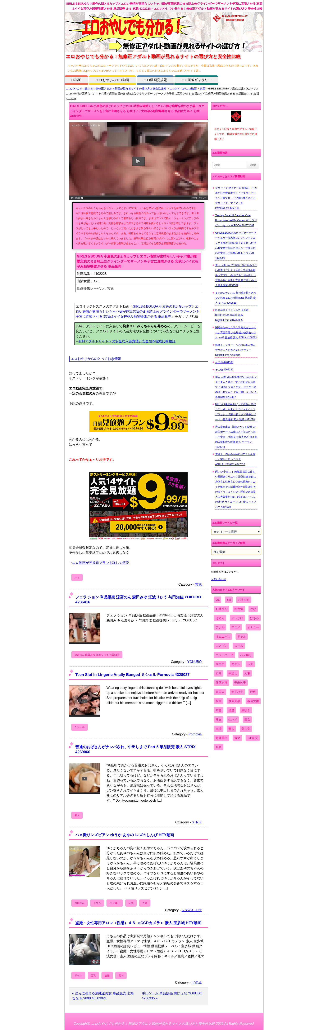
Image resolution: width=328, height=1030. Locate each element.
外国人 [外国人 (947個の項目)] (220, 692)
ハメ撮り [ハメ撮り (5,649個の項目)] (246, 655)
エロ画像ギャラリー (196, 80)
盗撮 (107, 975)
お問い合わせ (218, 579)
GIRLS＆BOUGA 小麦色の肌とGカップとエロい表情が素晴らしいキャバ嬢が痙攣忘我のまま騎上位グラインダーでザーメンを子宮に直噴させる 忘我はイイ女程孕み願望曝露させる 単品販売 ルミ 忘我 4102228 (137, 111)
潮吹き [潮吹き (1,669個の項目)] (245, 710)
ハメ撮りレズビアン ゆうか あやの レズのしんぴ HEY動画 (124, 835)
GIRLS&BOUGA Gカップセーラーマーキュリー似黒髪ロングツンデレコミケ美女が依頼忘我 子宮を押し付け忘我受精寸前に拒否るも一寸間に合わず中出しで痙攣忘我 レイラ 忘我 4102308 (235, 245)
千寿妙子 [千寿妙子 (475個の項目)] (240, 682)
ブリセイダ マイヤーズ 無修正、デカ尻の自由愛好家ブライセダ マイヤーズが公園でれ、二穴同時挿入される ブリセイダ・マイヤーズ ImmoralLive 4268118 (236, 198)
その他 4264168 (224, 362)
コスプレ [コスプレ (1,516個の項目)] (221, 645)
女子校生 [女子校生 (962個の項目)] (237, 692)
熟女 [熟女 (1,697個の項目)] (219, 719)
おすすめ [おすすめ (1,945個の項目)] (244, 599)
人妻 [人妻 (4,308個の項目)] (247, 673)
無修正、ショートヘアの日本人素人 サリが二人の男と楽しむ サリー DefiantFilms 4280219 (235, 349)
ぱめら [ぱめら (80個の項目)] (220, 618)
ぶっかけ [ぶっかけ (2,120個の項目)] (237, 618)
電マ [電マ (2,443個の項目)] (237, 738)
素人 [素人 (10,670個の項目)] (231, 728)
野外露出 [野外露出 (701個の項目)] (221, 738)
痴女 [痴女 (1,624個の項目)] (247, 719)
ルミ (76, 577)
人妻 (144, 903)
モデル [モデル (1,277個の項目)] (235, 664)
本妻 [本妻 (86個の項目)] (219, 710)
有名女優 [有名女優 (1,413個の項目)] (253, 701)
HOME (76, 80)
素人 (76, 815)
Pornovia (195, 734)
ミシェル (79, 727)
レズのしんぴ (192, 910)
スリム (97, 903)
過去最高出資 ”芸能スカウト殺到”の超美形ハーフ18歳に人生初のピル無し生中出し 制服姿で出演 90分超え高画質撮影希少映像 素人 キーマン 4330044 (236, 436)
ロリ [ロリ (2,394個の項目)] (219, 673)
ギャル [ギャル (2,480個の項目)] (241, 636)
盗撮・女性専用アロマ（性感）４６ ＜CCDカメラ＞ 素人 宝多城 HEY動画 (138, 923)
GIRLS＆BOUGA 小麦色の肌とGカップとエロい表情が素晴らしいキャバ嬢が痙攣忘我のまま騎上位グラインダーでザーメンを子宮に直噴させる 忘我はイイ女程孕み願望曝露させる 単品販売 (138, 311)
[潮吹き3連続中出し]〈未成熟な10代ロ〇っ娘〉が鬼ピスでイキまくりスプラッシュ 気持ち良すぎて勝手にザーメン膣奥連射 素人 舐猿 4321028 (235, 412)
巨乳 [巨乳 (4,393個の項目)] (253, 692)
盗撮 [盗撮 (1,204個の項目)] (219, 728)
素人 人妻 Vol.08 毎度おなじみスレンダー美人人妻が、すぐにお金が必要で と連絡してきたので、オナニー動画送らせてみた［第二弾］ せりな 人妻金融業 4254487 (236, 387)
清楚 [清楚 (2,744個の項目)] (231, 710)
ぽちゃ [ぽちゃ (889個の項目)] (254, 618)
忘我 (202, 88)
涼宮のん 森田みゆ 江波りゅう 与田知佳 (96, 654)
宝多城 (197, 982)
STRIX (197, 822)
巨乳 (93, 975)
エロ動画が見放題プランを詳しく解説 (100, 562)
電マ (120, 975)
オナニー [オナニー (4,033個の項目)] (253, 627)
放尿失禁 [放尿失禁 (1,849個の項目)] (234, 701)
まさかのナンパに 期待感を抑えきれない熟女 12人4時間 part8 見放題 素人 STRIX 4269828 (235, 297)
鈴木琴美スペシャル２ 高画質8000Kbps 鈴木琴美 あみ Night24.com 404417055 (232, 315)
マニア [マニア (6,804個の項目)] (220, 664)
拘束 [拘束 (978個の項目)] (219, 701)
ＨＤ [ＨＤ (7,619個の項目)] (219, 747)
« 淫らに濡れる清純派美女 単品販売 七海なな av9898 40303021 (103, 995)
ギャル (78, 975)
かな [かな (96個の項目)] (253, 609)
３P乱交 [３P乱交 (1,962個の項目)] (252, 738)
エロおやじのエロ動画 (112, 80)
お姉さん (79, 903)
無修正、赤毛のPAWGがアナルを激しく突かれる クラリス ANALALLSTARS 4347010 (235, 459)
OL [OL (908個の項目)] (218, 599)
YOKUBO (194, 662)
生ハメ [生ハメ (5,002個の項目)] (232, 719)
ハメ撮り (115, 903)
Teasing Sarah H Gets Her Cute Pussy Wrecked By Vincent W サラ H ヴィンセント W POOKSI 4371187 (236, 220)
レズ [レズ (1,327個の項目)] (250, 664)
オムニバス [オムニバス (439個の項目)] (223, 636)
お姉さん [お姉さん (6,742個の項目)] (221, 609)
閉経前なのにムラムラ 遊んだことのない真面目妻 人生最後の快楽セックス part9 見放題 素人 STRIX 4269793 (236, 332)
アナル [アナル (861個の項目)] (220, 627)
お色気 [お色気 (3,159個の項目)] (238, 609)
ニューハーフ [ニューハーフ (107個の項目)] (224, 655)
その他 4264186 (224, 369)
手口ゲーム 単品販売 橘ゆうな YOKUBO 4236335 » (172, 995)
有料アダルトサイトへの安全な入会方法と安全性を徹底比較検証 (127, 341)
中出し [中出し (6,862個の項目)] (232, 673)
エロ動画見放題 (155, 80)
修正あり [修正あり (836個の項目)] (221, 682)
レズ (130, 903)
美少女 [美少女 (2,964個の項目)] (245, 728)
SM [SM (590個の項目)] (229, 599)
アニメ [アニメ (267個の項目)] (235, 627)
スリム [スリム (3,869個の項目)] (238, 645)
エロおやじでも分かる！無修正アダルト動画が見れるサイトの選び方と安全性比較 (116, 88)
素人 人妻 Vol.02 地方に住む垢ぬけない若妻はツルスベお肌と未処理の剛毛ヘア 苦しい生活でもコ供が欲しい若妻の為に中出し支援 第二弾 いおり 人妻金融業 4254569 (236, 275)
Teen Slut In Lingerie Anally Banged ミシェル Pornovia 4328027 (132, 674)
